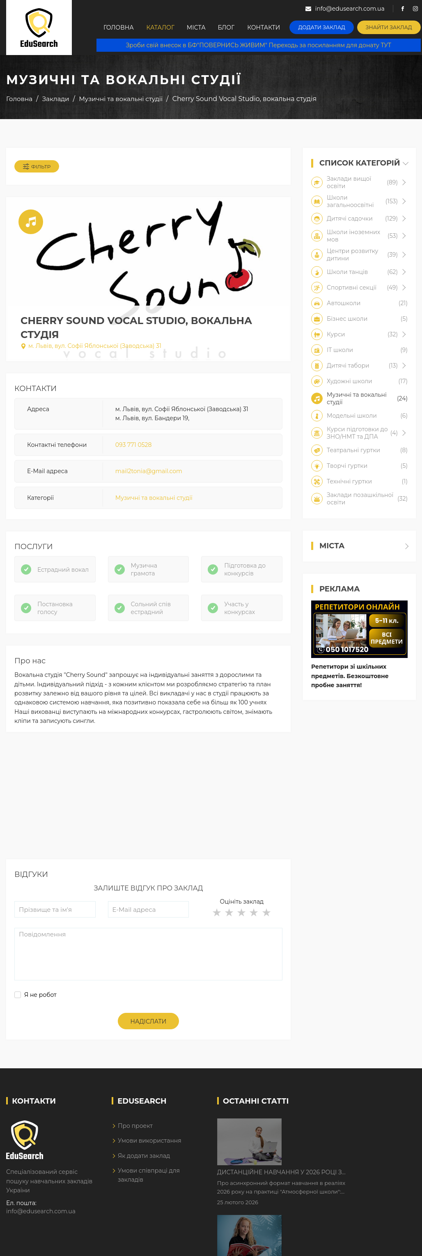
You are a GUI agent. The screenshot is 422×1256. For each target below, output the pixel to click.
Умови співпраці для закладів (149, 1175)
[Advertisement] (147, 801)
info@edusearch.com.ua (41, 1211)
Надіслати (149, 1021)
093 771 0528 (133, 445)
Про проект (135, 1125)
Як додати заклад (144, 1155)
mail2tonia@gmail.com (148, 471)
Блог (230, 27)
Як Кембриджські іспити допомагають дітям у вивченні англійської (342, 1177)
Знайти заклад (391, 27)
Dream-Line (398, 1245)
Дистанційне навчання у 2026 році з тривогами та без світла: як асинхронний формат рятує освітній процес (349, 1125)
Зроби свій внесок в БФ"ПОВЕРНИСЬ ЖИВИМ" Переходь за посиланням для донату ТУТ (259, 45)
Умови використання (149, 1140)
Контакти (268, 27)
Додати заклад (325, 27)
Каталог (162, 27)
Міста (198, 27)
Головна (119, 27)
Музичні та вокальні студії (154, 497)
